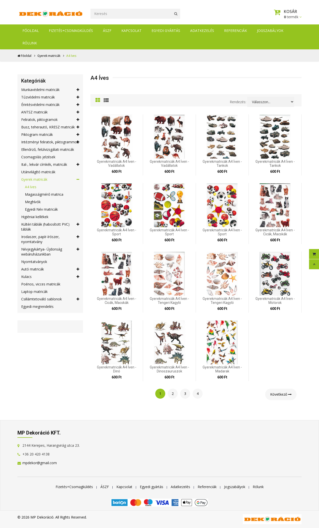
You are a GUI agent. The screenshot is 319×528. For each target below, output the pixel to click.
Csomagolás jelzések (38, 157)
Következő (281, 394)
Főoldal (30, 30)
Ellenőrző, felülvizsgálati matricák (47, 149)
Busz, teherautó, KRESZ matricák (50, 127)
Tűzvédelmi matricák (50, 97)
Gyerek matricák (48, 56)
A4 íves (30, 186)
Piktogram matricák (50, 134)
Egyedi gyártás (166, 30)
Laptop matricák (34, 291)
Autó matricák (50, 269)
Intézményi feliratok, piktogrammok (50, 142)
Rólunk (29, 43)
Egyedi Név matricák (41, 209)
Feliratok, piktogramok (50, 119)
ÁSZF (107, 30)
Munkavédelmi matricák (50, 89)
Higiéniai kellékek (34, 216)
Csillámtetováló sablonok (50, 299)
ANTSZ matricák (50, 112)
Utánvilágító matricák (38, 172)
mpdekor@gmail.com (39, 462)
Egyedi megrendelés (37, 306)
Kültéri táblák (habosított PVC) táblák (50, 227)
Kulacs (50, 276)
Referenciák (235, 30)
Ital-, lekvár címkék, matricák (50, 164)
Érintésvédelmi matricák (50, 104)
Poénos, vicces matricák (40, 284)
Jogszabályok (270, 30)
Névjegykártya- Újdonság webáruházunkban (50, 252)
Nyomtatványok (34, 261)
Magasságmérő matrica (44, 194)
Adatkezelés (202, 30)
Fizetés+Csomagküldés (71, 30)
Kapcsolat (131, 30)
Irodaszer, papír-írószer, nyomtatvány (50, 239)
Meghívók (33, 201)
